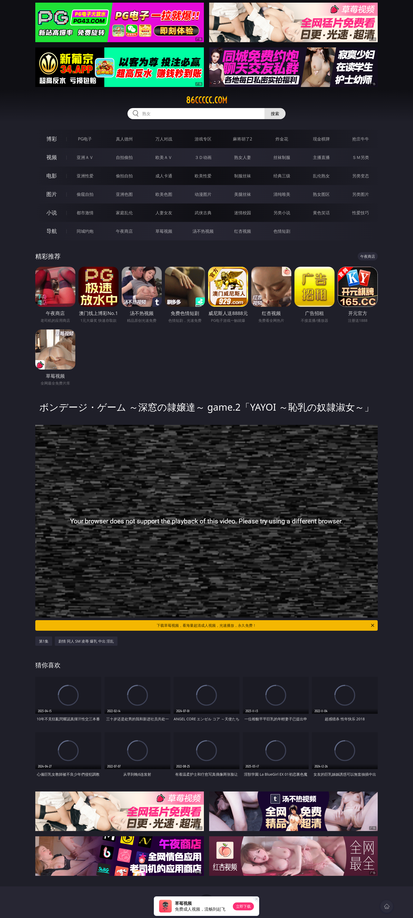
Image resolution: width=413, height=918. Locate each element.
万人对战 (163, 139)
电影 (51, 175)
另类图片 (360, 194)
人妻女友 (163, 213)
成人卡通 (163, 176)
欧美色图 (163, 194)
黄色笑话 (321, 213)
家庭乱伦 (124, 213)
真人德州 (124, 139)
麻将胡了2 (242, 139)
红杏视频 (242, 231)
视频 (51, 157)
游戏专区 (203, 139)
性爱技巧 (360, 213)
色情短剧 (281, 231)
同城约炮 (85, 231)
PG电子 (85, 139)
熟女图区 (321, 194)
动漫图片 (203, 194)
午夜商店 (124, 231)
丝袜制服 (281, 157)
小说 (51, 212)
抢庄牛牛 (360, 139)
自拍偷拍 (124, 157)
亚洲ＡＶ (85, 157)
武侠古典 (203, 213)
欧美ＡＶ (163, 157)
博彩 (51, 138)
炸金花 (282, 139)
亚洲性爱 (85, 176)
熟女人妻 (242, 157)
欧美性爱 (203, 176)
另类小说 (281, 213)
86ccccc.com (206, 100)
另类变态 (360, 176)
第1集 (43, 641)
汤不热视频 (203, 231)
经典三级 (281, 176)
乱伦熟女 (321, 176)
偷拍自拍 (124, 176)
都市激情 (85, 213)
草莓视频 (163, 231)
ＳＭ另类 (360, 157)
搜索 (275, 113)
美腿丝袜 (242, 194)
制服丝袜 (242, 176)
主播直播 (321, 157)
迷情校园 (242, 213)
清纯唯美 (281, 194)
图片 (51, 194)
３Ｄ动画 (203, 157)
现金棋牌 (321, 139)
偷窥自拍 (85, 194)
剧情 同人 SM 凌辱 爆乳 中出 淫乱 (86, 641)
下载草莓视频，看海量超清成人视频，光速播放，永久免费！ (266, 625)
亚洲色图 (124, 194)
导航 (51, 231)
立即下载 (243, 906)
